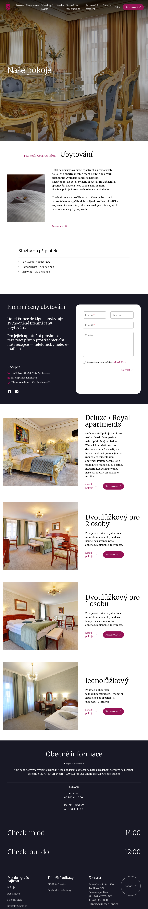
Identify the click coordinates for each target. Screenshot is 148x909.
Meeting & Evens (47, 7)
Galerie (107, 5)
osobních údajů (119, 362)
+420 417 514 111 (41, 372)
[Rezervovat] (133, 7)
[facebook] (9, 391)
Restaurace (32, 5)
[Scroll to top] (131, 886)
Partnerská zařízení (92, 7)
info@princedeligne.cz (24, 377)
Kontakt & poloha (17, 906)
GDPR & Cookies (57, 884)
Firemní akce (14, 899)
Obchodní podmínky (59, 890)
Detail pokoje (91, 486)
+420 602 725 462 (21, 372)
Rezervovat (113, 486)
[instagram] (17, 391)
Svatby (60, 5)
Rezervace (59, 226)
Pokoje (20, 5)
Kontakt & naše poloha (73, 7)
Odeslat (127, 370)
